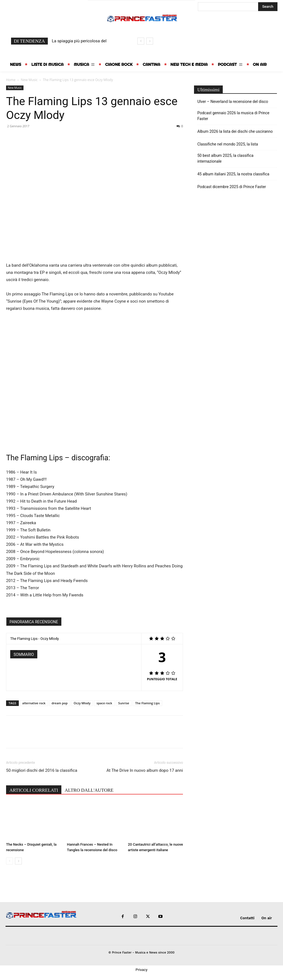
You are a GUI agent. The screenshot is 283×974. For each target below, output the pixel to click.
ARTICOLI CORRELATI (33, 790)
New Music (29, 79)
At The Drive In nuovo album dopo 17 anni (144, 770)
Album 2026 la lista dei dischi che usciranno (235, 131)
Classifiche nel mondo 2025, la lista (227, 144)
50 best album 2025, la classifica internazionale (225, 158)
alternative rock (34, 703)
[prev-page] (9, 861)
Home (10, 79)
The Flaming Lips (147, 703)
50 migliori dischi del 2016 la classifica (41, 770)
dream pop (60, 703)
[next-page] (18, 861)
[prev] (140, 41)
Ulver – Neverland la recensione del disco (232, 101)
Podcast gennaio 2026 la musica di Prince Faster (233, 116)
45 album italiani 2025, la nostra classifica (233, 174)
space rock (104, 703)
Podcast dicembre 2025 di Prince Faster (231, 187)
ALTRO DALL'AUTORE (89, 790)
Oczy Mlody (82, 703)
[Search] (267, 6)
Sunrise (123, 703)
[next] (149, 41)
